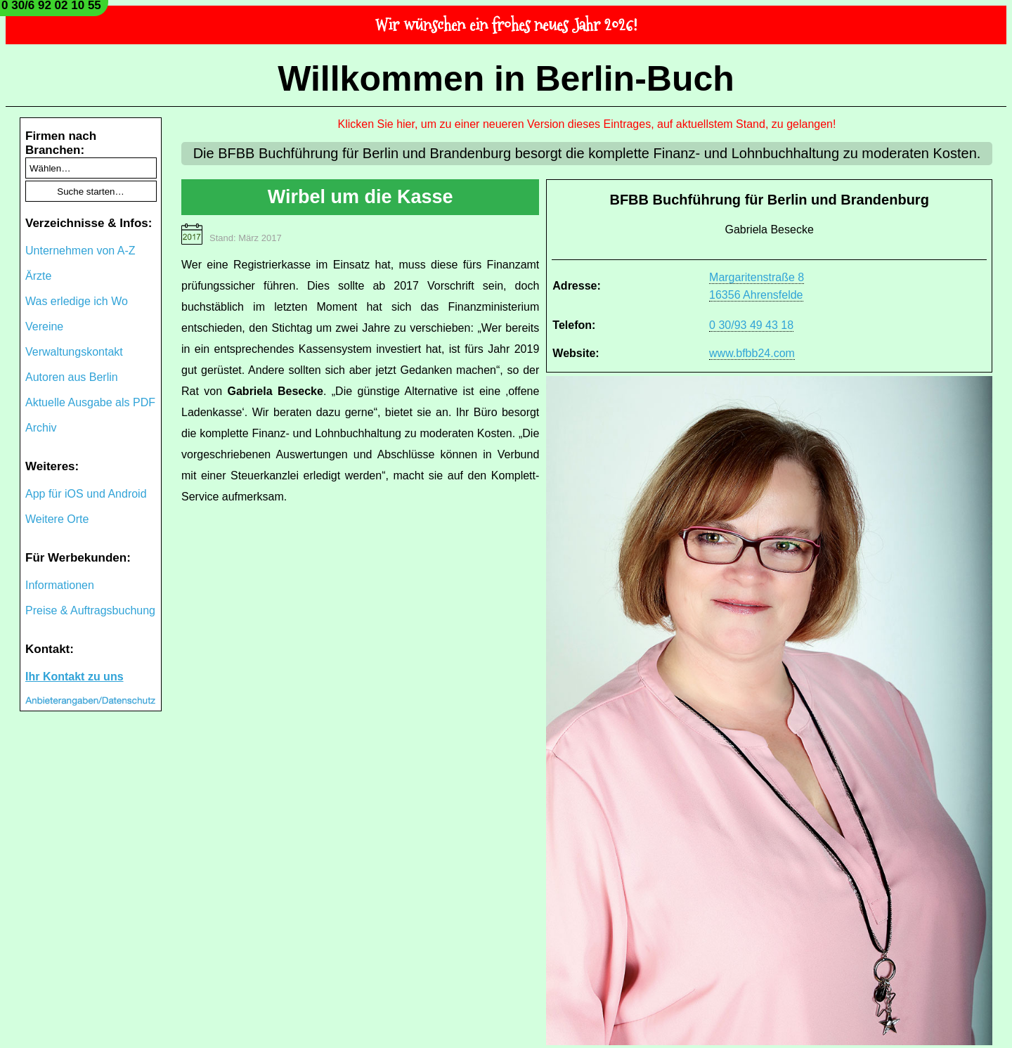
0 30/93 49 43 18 (751, 325)
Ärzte (38, 276)
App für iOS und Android (86, 494)
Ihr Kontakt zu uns (74, 677)
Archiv (40, 428)
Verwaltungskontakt (74, 352)
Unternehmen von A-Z (80, 251)
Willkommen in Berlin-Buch (506, 78)
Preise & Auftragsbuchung (90, 610)
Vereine (44, 326)
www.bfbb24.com (752, 353)
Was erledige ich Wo (76, 301)
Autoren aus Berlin (71, 377)
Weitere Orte (57, 519)
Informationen (59, 585)
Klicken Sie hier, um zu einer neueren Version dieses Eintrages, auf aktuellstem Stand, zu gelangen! (587, 124)
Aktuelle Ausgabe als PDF (90, 402)
